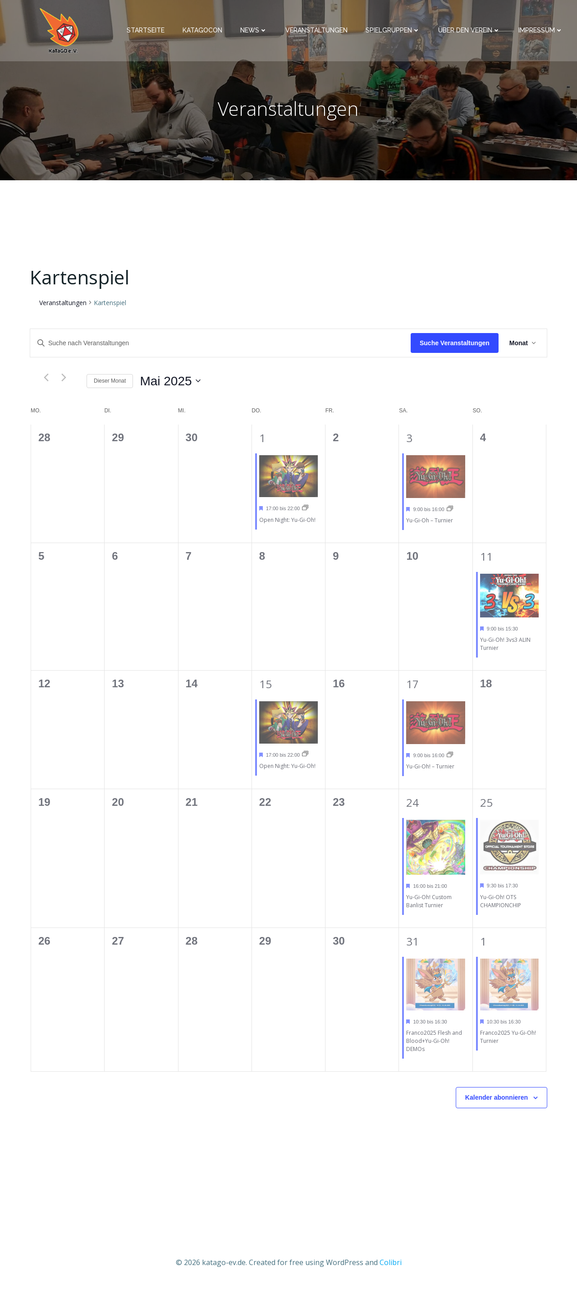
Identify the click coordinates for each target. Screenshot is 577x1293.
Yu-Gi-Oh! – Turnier (430, 771)
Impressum (544, 32)
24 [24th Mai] (412, 807)
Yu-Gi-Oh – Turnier (429, 525)
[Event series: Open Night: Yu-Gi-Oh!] (305, 513)
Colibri (391, 1266)
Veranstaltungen (319, 32)
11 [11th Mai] (486, 561)
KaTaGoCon (205, 32)
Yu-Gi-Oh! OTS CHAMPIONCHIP (500, 906)
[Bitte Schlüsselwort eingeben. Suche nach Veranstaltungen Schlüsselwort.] (220, 348)
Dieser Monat (110, 386)
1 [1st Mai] (262, 442)
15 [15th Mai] (265, 688)
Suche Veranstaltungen (455, 348)
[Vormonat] (46, 382)
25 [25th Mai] (486, 807)
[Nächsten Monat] (63, 382)
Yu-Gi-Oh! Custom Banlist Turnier (429, 906)
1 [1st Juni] (483, 946)
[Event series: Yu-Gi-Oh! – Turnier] (450, 760)
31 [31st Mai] (412, 946)
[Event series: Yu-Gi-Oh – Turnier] (450, 514)
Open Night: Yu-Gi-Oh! (287, 525)
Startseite (149, 32)
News (256, 32)
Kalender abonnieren (496, 1102)
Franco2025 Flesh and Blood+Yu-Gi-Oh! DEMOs (434, 1046)
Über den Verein (472, 32)
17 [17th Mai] (412, 688)
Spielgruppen (396, 32)
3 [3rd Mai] (409, 442)
